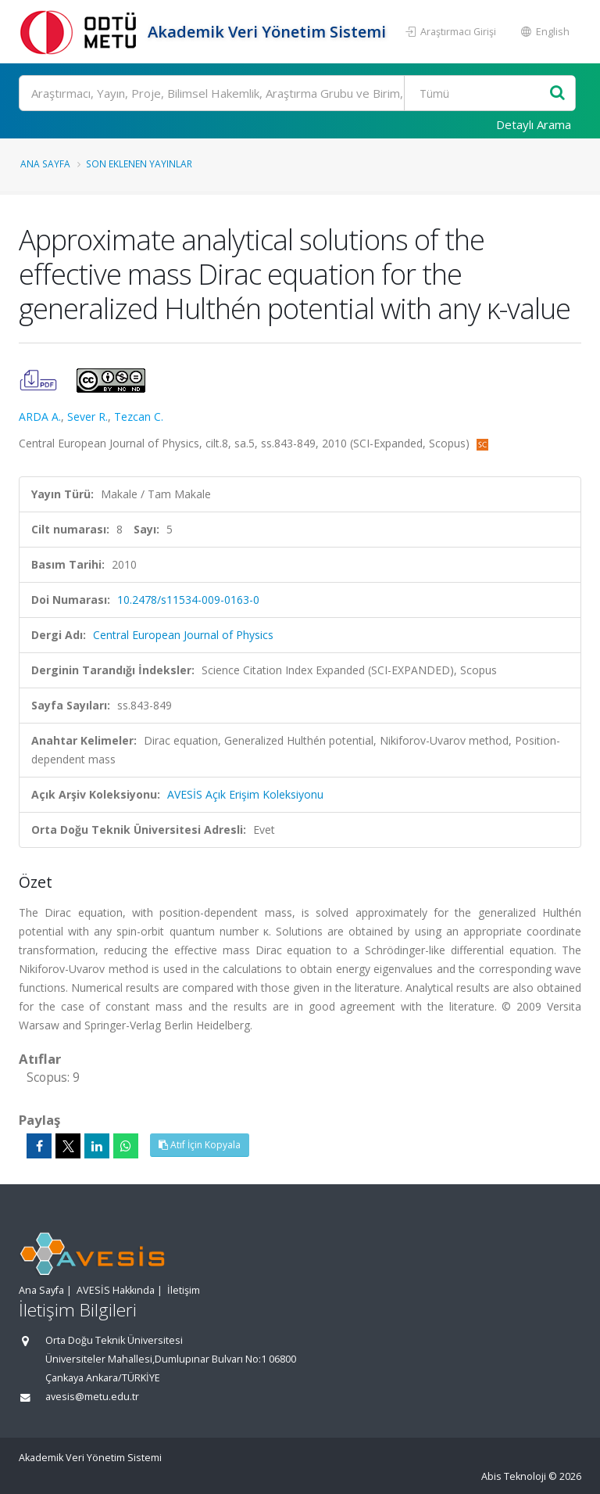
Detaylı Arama (533, 124)
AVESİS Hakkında (116, 1290)
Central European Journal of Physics (183, 634)
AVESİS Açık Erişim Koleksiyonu (245, 794)
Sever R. (87, 416)
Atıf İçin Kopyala (200, 1144)
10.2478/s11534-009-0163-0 (188, 599)
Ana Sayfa (45, 163)
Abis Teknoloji (513, 1476)
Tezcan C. (138, 416)
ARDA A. (40, 416)
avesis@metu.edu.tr (92, 1396)
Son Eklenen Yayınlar (139, 163)
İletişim (183, 1290)
